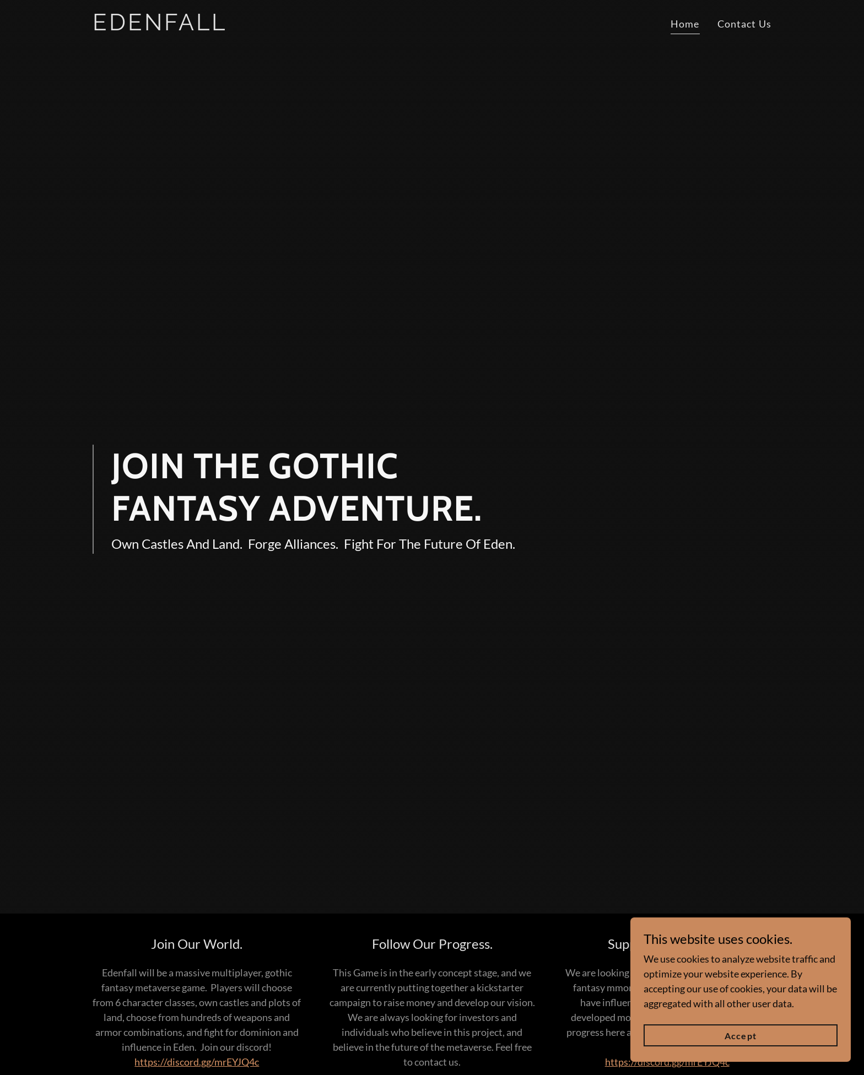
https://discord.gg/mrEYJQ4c (196, 1062)
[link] (211, 26)
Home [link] (685, 24)
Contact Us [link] (744, 24)
